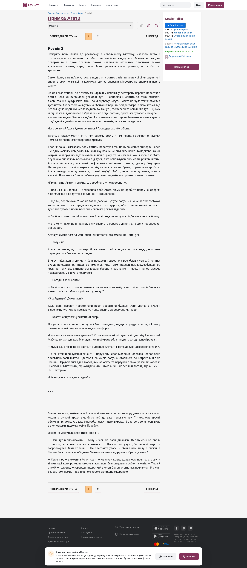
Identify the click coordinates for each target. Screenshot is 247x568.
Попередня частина (63, 36)
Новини (51, 528)
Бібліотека (112, 5)
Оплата (85, 528)
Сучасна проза (62, 13)
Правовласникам (57, 532)
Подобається (175, 25)
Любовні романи (183, 32)
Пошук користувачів (91, 537)
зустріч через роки (185, 43)
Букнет (51, 13)
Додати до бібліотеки (179, 56)
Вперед (151, 36)
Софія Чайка (174, 18)
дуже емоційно (189, 47)
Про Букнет (87, 532)
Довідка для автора (58, 541)
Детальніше (165, 556)
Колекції (96, 5)
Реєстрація (215, 5)
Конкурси (68, 5)
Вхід (198, 5)
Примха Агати (77, 13)
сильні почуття (173, 47)
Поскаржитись (182, 67)
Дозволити (189, 556)
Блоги (82, 5)
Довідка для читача (58, 537)
